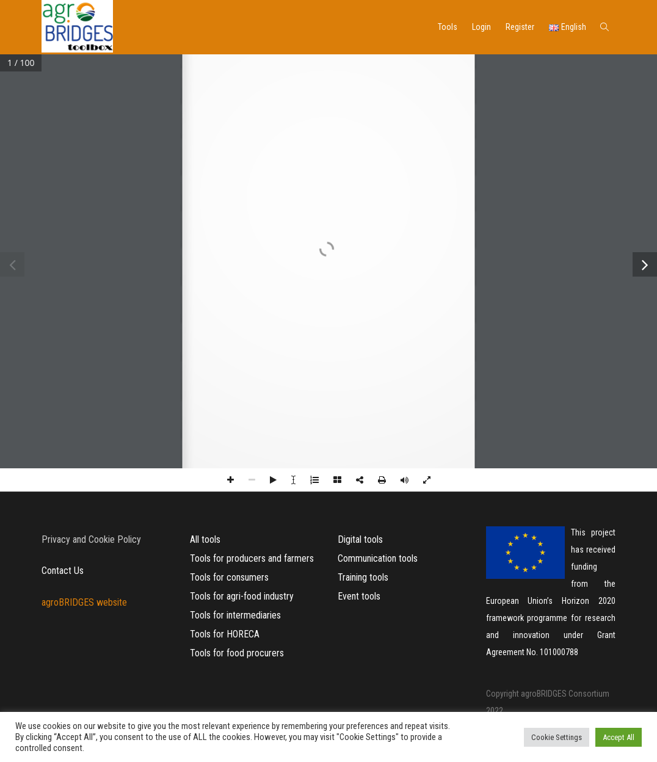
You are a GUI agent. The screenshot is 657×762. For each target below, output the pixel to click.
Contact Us (63, 570)
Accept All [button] (618, 737)
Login (481, 27)
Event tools (359, 596)
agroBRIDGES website (84, 602)
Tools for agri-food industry (242, 596)
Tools (447, 27)
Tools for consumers (229, 577)
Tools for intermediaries (235, 615)
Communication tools (378, 558)
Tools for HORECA (225, 634)
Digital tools (360, 539)
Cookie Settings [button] (556, 737)
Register (520, 27)
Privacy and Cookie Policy (91, 539)
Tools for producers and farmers (252, 558)
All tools (205, 539)
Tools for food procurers (237, 653)
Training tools (363, 577)
